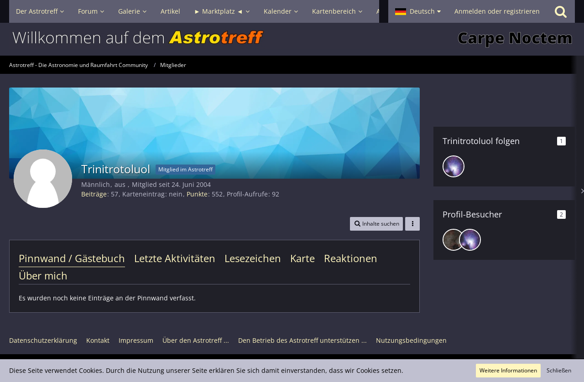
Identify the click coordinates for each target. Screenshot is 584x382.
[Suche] (561, 11)
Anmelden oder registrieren (497, 11)
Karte (302, 258)
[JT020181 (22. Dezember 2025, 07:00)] (470, 240)
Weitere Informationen (508, 370)
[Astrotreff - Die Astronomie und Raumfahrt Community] (292, 39)
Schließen (559, 370)
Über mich (43, 275)
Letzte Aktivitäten (174, 258)
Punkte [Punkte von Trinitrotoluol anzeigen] (197, 194)
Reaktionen (350, 258)
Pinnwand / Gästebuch (72, 258)
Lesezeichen (252, 258)
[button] (418, 11)
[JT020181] (453, 166)
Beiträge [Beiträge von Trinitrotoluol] (94, 194)
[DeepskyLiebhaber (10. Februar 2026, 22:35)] (453, 240)
